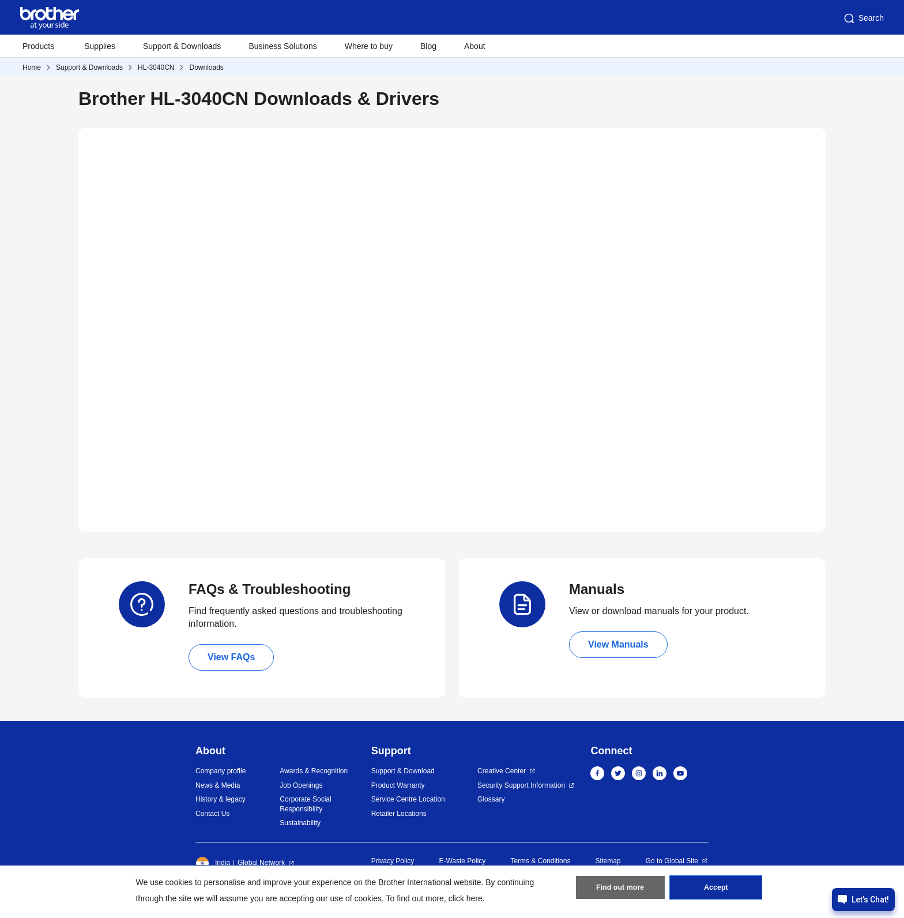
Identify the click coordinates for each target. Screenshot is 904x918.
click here (466, 898)
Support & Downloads (182, 46)
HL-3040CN (156, 67)
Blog (428, 46)
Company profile (220, 771)
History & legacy (220, 799)
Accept (716, 890)
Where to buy (369, 46)
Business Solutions (282, 46)
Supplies (99, 46)
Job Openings (301, 785)
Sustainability (300, 823)
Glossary (490, 799)
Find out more (620, 890)
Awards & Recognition (314, 771)
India (212, 863)
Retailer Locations (399, 814)
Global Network (261, 863)
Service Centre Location (408, 799)
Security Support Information (521, 785)
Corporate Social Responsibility (305, 804)
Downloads (206, 67)
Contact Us (212, 814)
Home (31, 67)
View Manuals (618, 644)
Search (863, 18)
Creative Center (501, 771)
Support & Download (403, 771)
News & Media (217, 785)
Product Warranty (398, 785)
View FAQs (231, 657)
